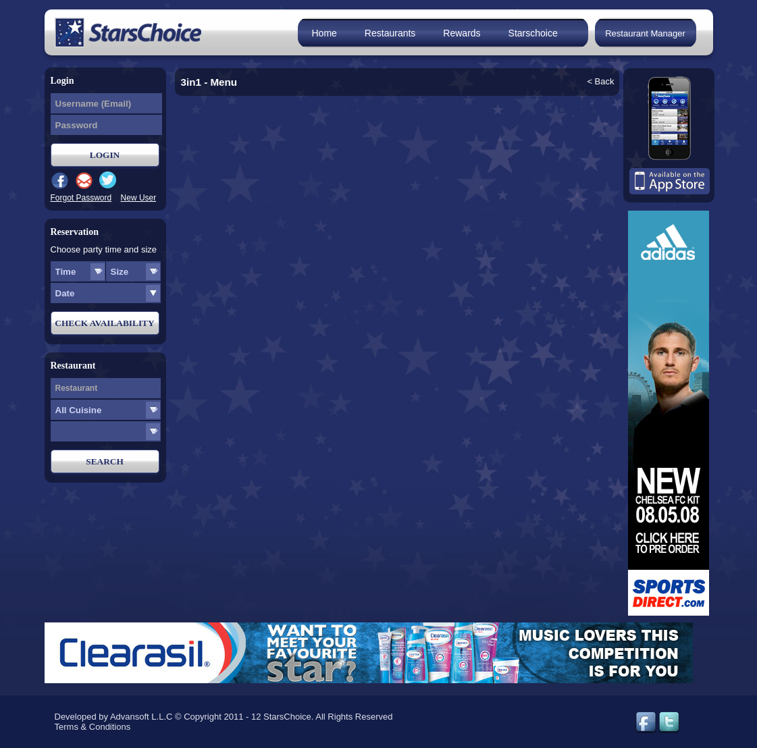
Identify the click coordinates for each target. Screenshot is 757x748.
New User (139, 198)
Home (324, 33)
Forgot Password (81, 198)
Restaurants (390, 33)
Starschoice (533, 33)
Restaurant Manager (645, 33)
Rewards (461, 33)
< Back (600, 81)
